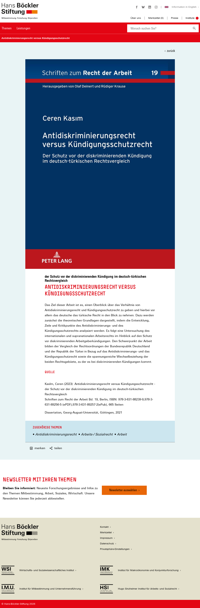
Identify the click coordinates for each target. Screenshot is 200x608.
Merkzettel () (156, 18)
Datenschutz (107, 543)
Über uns (135, 18)
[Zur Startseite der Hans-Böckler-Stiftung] (19, 17)
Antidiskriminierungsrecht (56, 434)
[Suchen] (194, 28)
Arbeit (122, 434)
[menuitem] (6, 31)
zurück (171, 51)
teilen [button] (56, 448)
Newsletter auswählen (123, 490)
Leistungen (23, 28)
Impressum (106, 538)
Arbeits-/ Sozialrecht (97, 434)
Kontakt (104, 527)
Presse (174, 18)
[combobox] (158, 28)
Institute (190, 18)
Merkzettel (106, 532)
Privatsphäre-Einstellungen (115, 549)
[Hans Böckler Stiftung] (19, 539)
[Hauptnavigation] (15, 28)
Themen (7, 28)
